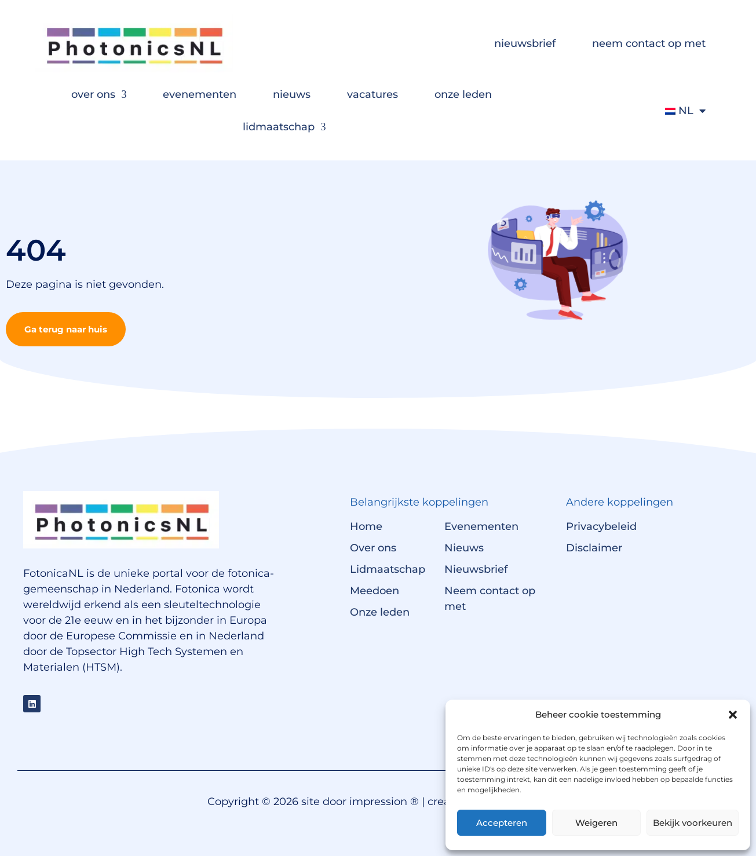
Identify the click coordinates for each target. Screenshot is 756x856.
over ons (98, 94)
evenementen (199, 94)
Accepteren (501, 822)
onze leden (463, 94)
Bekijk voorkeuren (692, 822)
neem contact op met (649, 43)
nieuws (292, 94)
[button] (733, 714)
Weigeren (596, 822)
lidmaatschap (284, 127)
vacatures (372, 94)
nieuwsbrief (525, 43)
